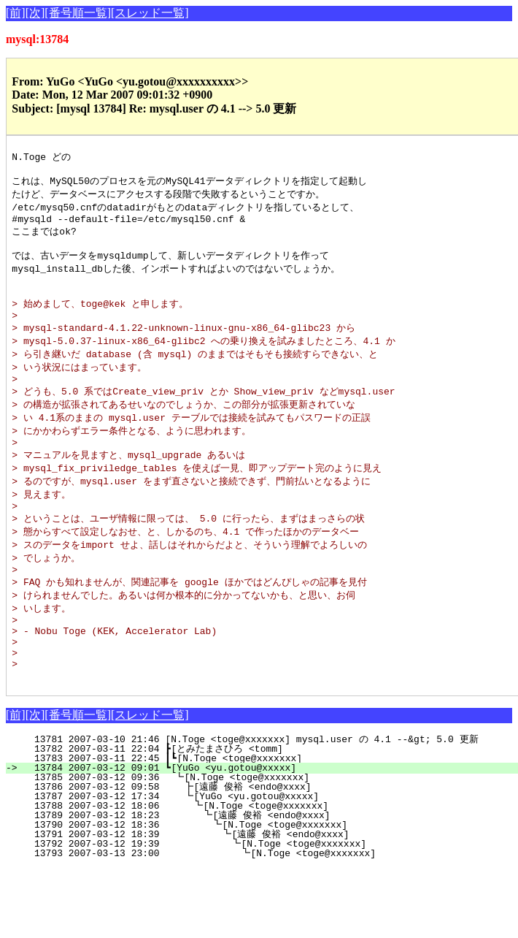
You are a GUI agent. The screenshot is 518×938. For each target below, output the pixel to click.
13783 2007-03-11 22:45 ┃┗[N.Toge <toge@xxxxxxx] (267, 813)
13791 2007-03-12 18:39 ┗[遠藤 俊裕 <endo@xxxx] (261, 889)
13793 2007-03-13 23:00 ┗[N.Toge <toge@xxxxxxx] (263, 908)
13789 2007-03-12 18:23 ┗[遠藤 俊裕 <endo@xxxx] (263, 870)
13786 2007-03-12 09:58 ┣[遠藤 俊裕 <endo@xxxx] (264, 841)
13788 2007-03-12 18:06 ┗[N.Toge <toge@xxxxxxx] (267, 860)
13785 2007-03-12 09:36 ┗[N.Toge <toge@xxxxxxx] (269, 832)
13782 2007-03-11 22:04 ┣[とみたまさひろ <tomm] (263, 803)
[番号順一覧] (78, 13)
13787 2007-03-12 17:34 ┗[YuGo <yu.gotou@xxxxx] (268, 851)
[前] (16, 13)
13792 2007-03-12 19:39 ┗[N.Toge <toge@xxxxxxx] (263, 898)
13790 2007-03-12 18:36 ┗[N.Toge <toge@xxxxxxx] (266, 879)
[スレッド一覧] (150, 13)
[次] (35, 13)
